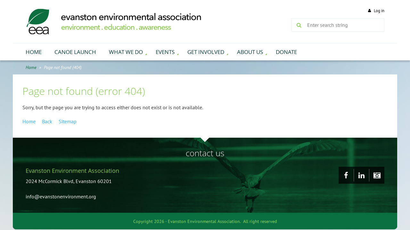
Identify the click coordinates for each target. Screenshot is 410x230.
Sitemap (68, 121)
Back (47, 121)
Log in (379, 10)
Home (31, 67)
